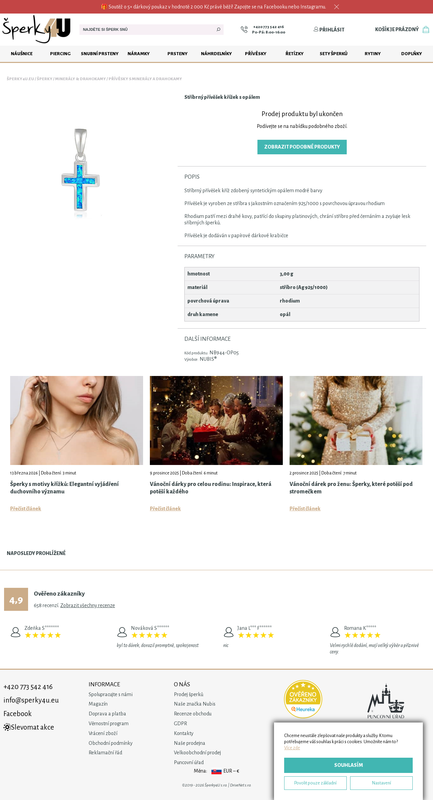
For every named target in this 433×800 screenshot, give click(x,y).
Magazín (98, 704)
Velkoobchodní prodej (197, 752)
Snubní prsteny (99, 53)
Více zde (292, 747)
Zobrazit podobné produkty (302, 147)
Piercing (60, 53)
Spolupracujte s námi (111, 694)
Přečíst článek (25, 508)
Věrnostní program (109, 723)
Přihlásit (328, 29)
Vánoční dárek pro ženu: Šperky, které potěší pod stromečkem (351, 488)
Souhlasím (348, 765)
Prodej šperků (188, 694)
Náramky (139, 53)
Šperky (44, 79)
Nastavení (381, 782)
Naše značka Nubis (194, 704)
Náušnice (21, 53)
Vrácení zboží (103, 733)
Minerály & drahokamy (80, 79)
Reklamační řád (105, 752)
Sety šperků (333, 53)
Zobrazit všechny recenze (87, 605)
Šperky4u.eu (20, 79)
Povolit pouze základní (315, 782)
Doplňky (411, 53)
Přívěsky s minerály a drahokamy (145, 79)
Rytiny (373, 53)
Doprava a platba (107, 713)
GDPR (180, 723)
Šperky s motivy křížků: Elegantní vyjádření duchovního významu (64, 488)
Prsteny (177, 53)
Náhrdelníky (216, 53)
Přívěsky (255, 53)
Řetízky (294, 53)
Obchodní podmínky (111, 743)
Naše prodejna (189, 743)
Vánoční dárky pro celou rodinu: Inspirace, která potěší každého (210, 488)
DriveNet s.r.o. (240, 785)
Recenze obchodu (192, 713)
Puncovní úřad (189, 762)
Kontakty (183, 733)
